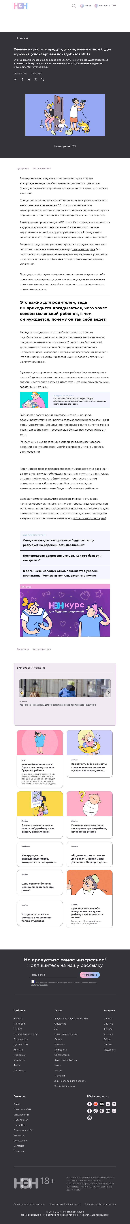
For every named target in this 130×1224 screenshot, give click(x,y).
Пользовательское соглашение (29, 1204)
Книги (57, 1065)
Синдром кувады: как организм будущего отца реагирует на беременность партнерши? (58, 543)
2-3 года (108, 1034)
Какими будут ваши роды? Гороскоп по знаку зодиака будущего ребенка (38, 767)
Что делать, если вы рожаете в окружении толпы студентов (37, 917)
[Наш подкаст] (89, 1118)
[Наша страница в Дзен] (89, 1111)
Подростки (110, 1049)
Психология (60, 1049)
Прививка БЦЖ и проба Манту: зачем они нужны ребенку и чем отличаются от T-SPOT (87, 913)
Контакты (19, 1135)
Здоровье (59, 1044)
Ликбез (74, 760)
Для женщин (21, 1044)
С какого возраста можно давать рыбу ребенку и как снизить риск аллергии (38, 828)
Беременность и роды (26, 1034)
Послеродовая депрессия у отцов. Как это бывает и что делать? (62, 558)
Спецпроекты (21, 1114)
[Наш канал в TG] (89, 1104)
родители (24, 168)
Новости (18, 1018)
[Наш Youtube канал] (108, 1111)
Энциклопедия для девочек (69, 1081)
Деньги (58, 1039)
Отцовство (22, 38)
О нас (17, 1104)
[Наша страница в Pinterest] (102, 1111)
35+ (56, 1029)
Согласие (19, 1146)
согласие (43, 982)
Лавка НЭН (20, 1125)
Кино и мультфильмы (65, 1060)
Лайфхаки (26, 846)
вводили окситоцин (34, 446)
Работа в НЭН (22, 1120)
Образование (61, 1055)
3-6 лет (107, 1039)
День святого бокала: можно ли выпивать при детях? (38, 887)
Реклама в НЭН (22, 1109)
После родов (21, 1039)
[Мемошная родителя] (102, 1104)
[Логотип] (20, 6)
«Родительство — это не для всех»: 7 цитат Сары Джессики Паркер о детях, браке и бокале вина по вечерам (89, 859)
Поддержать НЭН (24, 1130)
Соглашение (21, 1140)
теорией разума (83, 249)
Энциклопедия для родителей (71, 1018)
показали (101, 352)
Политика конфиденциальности (100, 1204)
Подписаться (90, 975)
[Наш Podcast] (114, 1111)
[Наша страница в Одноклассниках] (114, 1104)
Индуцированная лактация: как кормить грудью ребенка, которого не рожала (89, 828)
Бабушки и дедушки (65, 1034)
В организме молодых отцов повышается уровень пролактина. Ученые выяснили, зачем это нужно (60, 573)
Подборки (23, 701)
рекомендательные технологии (91, 1215)
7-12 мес (108, 1023)
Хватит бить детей (64, 1086)
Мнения (74, 846)
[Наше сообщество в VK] (108, 1104)
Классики (59, 1075)
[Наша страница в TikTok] (95, 1111)
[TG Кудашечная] (95, 1104)
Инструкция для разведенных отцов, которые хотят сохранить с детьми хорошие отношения (39, 859)
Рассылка (102, 6)
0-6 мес (108, 1018)
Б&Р (23, 760)
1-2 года (108, 1029)
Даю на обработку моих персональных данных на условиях (63, 984)
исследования (42, 168)
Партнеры (19, 1070)
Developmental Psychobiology (31, 67)
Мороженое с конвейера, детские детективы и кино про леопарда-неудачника (57, 705)
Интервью (19, 1060)
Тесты (17, 1065)
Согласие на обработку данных (64, 1204)
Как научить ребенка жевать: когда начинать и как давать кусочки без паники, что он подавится (89, 767)
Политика (19, 1151)
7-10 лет (108, 1044)
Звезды (58, 1070)
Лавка (85, 6)
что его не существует (89, 518)
